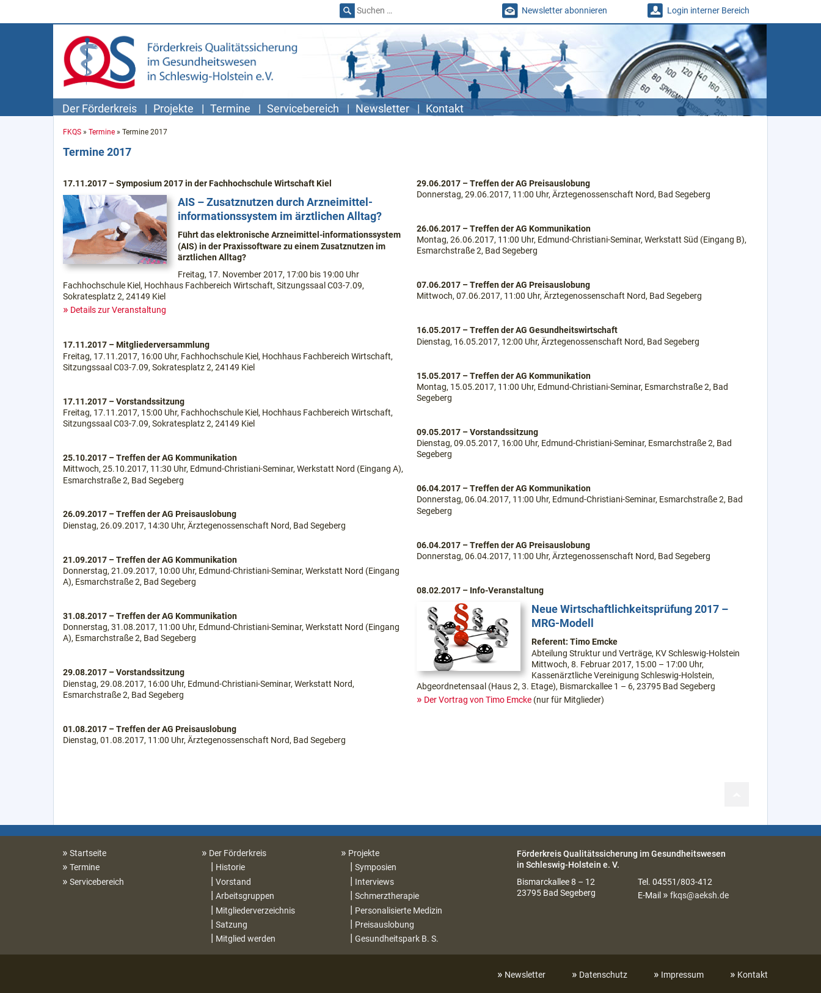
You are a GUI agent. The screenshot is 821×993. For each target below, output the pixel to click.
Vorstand (233, 882)
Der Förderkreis (99, 108)
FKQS (72, 132)
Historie (230, 867)
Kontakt (445, 108)
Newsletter (382, 108)
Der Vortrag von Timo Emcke (477, 700)
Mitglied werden (245, 939)
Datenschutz (603, 975)
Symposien (375, 867)
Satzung (231, 924)
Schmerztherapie (387, 896)
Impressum (682, 975)
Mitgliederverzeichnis (255, 910)
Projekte (173, 108)
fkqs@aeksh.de (699, 895)
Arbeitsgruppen (245, 896)
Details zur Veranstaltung (118, 310)
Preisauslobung (384, 924)
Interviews (374, 882)
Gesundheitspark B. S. (397, 939)
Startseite (88, 853)
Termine (230, 108)
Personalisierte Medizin (398, 910)
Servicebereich (303, 108)
